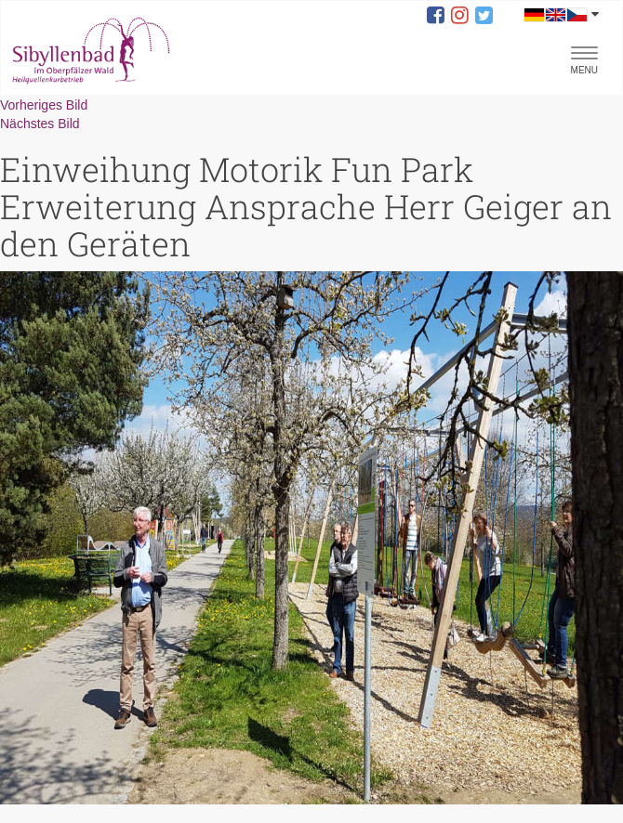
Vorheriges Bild (43, 105)
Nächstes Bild (40, 123)
